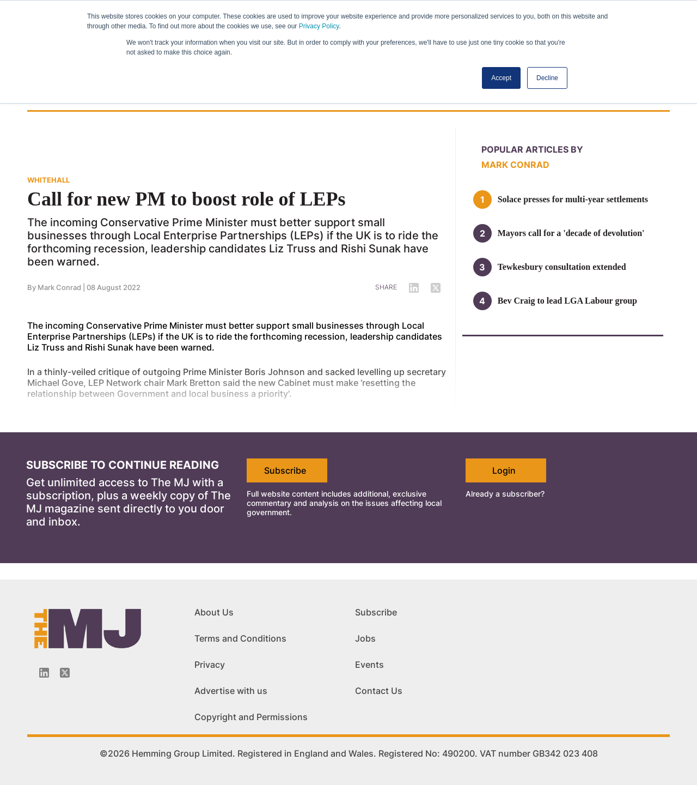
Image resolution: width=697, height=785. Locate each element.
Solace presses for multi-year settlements (573, 199)
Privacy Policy (319, 26)
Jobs (365, 638)
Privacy (209, 664)
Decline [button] (547, 78)
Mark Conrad (515, 164)
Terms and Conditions (240, 638)
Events (369, 664)
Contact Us (378, 690)
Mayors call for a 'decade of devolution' (571, 233)
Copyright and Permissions (251, 716)
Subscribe (285, 470)
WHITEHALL (48, 180)
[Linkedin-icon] (44, 673)
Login (504, 470)
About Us (214, 612)
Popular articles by (532, 149)
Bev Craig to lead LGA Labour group (567, 300)
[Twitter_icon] (65, 673)
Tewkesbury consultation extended (562, 266)
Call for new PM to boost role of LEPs (186, 199)
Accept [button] (501, 78)
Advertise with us (230, 690)
